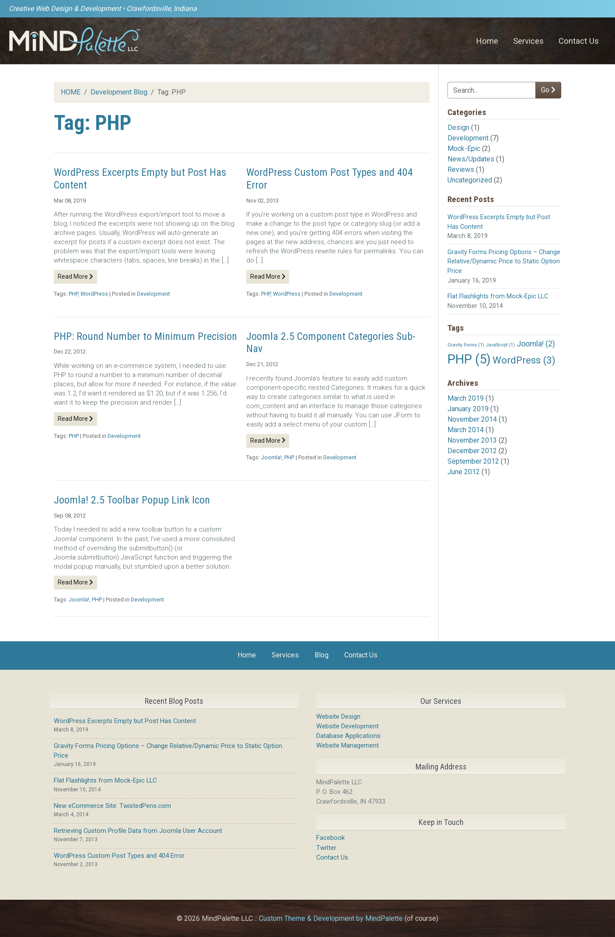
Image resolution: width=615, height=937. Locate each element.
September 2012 (473, 461)
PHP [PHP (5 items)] (469, 359)
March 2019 (465, 398)
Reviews (460, 169)
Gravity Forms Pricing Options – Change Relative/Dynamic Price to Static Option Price (503, 261)
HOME (70, 92)
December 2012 (472, 451)
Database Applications (348, 736)
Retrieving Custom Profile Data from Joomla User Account (138, 831)
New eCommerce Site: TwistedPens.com (112, 806)
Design (458, 127)
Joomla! (271, 457)
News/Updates (470, 159)
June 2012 (463, 472)
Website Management (347, 745)
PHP (73, 293)
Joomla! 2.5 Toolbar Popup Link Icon (132, 500)
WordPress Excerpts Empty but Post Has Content (125, 721)
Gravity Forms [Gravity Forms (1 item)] (465, 345)
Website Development (347, 726)
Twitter (326, 848)
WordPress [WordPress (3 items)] (524, 360)
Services (528, 40)
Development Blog (119, 92)
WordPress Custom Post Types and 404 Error (119, 856)
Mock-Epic (463, 148)
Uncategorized (469, 180)
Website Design (338, 716)
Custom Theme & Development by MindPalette (331, 918)
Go (548, 90)
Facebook (330, 838)
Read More (75, 276)
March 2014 (465, 430)
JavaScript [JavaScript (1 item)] (500, 345)
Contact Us (579, 40)
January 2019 (468, 409)
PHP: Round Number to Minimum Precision (145, 336)
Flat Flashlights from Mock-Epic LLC (497, 296)
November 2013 (472, 440)
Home (487, 40)
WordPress (94, 293)
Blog (321, 655)
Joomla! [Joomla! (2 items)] (536, 343)
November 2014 (472, 419)
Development (468, 138)
